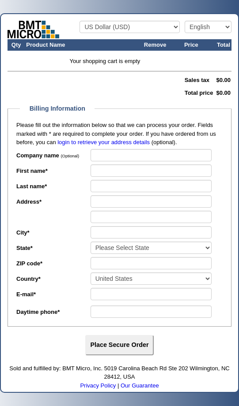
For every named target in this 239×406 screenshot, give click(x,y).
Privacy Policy (98, 385)
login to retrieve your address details (103, 142)
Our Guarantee (140, 385)
